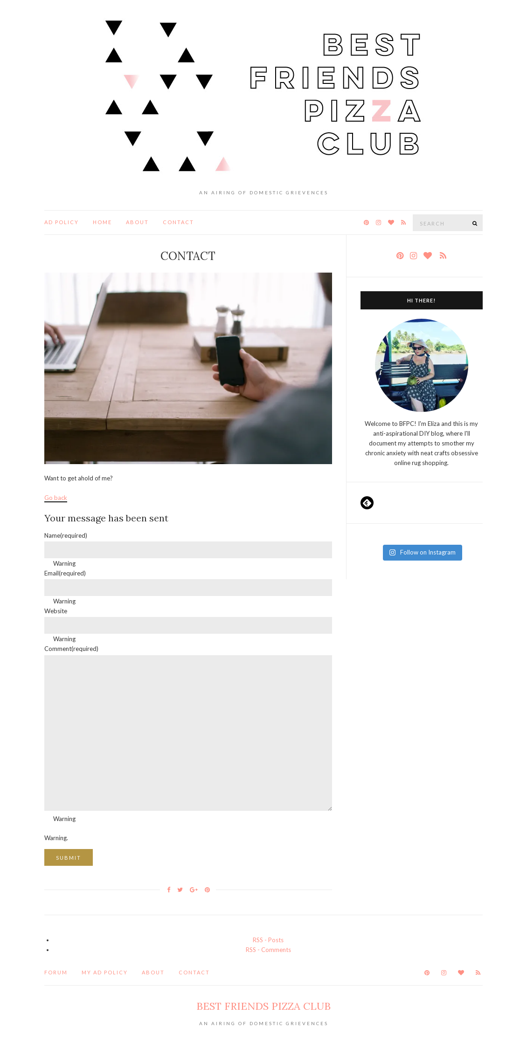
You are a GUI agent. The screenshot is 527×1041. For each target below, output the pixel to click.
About (137, 222)
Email (65, 573)
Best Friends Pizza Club (263, 1006)
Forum (56, 972)
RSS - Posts (268, 940)
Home (102, 222)
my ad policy (105, 972)
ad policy (61, 222)
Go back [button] (55, 497)
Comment (71, 648)
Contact (178, 222)
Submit (68, 858)
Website (55, 611)
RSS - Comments (268, 949)
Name (65, 535)
